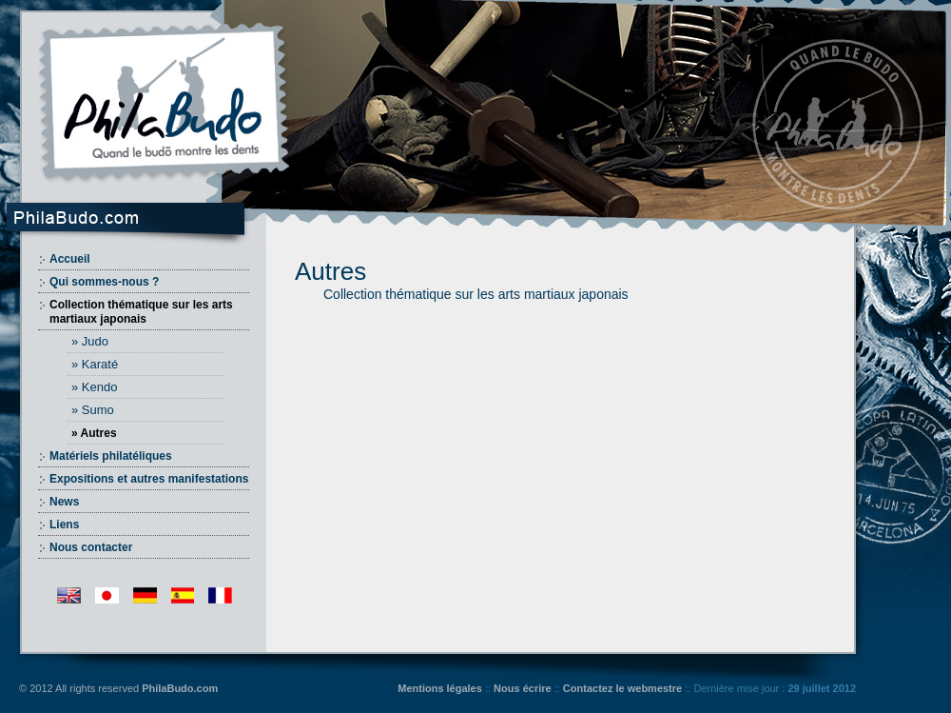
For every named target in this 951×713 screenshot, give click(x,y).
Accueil (69, 259)
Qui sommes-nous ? (104, 281)
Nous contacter (90, 547)
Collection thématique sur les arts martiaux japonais (141, 312)
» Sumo (92, 410)
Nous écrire (523, 688)
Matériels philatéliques (110, 456)
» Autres (94, 433)
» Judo (89, 341)
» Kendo (94, 387)
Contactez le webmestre (622, 688)
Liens (64, 524)
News (64, 501)
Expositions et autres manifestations (148, 478)
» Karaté (94, 364)
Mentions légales (440, 688)
